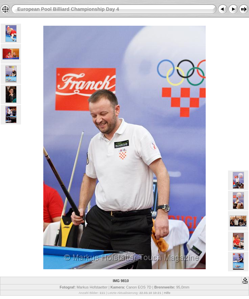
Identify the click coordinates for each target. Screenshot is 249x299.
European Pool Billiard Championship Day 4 (68, 9)
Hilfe (167, 293)
